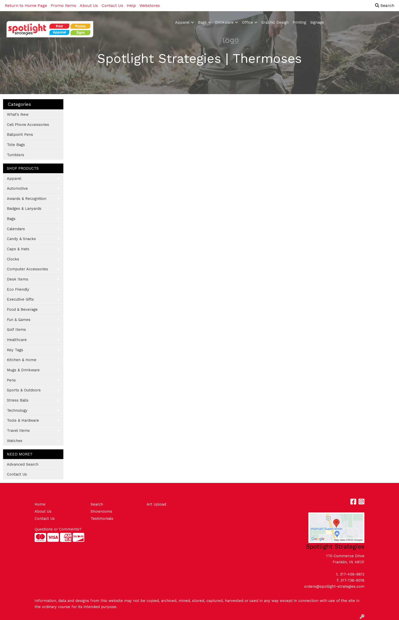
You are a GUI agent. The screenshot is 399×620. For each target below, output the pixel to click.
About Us (89, 5)
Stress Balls (17, 400)
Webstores (149, 5)
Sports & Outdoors (24, 390)
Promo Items (63, 5)
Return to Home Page (26, 5)
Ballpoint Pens (20, 134)
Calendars (16, 229)
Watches (14, 440)
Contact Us (112, 5)
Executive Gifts (20, 299)
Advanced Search (22, 464)
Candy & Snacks (21, 239)
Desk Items (17, 279)
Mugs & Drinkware (23, 370)
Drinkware (224, 22)
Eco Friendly (18, 289)
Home (40, 504)
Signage (317, 22)
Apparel (182, 22)
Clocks (13, 259)
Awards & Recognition (26, 198)
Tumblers (15, 155)
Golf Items (16, 329)
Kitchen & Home (21, 360)
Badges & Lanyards (24, 208)
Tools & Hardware (23, 420)
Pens (11, 380)
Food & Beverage (22, 309)
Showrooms (101, 511)
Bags (202, 22)
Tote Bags (16, 144)
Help (131, 5)
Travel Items (18, 430)
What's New (17, 114)
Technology (17, 410)
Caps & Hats (18, 249)
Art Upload (156, 504)
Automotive (17, 188)
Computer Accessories (27, 269)
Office (247, 22)
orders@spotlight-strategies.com (334, 586)
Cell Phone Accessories (28, 124)
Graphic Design (275, 22)
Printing (299, 22)
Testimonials (102, 518)
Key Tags (15, 350)
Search (384, 5)
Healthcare (17, 339)
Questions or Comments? (58, 529)
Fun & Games (19, 319)
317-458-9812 (352, 574)
